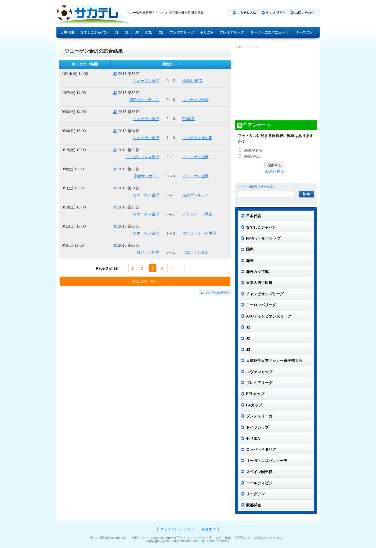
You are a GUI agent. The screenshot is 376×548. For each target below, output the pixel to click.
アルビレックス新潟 (142, 157)
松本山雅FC (192, 80)
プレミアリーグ (231, 32)
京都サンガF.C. (146, 176)
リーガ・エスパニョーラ (269, 32)
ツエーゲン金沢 (146, 80)
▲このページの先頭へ (215, 292)
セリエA (206, 32)
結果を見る (274, 171)
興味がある (253, 150)
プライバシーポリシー (177, 529)
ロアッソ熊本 (148, 252)
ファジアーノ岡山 (197, 214)
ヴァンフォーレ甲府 (199, 233)
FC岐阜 (188, 119)
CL (160, 32)
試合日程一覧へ (145, 281)
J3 (137, 32)
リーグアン (303, 32)
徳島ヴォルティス (144, 100)
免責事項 (209, 529)
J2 (126, 32)
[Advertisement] (275, 84)
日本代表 (67, 32)
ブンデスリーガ (181, 32)
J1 (116, 32)
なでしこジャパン (94, 32)
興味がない (253, 156)
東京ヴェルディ (195, 195)
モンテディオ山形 (197, 138)
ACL (148, 32)
